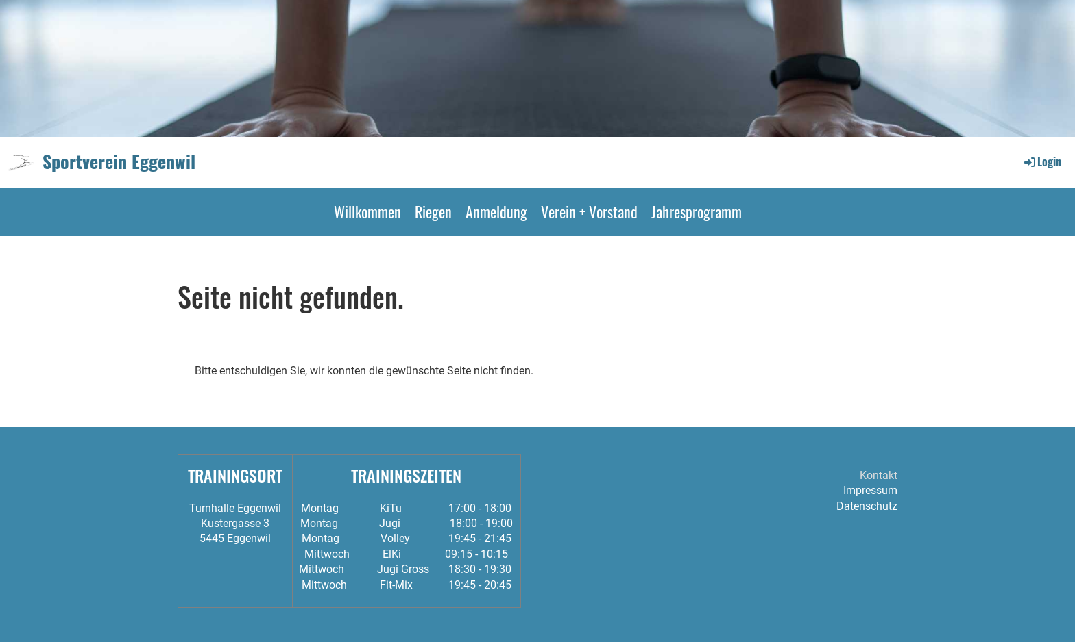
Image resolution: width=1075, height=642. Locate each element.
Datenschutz (866, 506)
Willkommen (367, 211)
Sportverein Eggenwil (119, 161)
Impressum (870, 490)
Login (1041, 161)
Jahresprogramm (696, 211)
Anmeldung (496, 211)
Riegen (433, 211)
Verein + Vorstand (589, 211)
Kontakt (878, 475)
